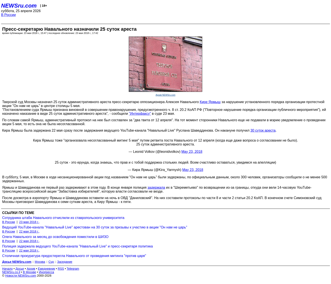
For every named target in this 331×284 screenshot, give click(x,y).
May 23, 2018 (191, 151)
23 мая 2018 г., (29, 222)
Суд (51, 261)
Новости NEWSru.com (20, 275)
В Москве (29, 272)
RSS (61, 268)
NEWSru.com (19, 5)
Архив (31, 268)
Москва (40, 261)
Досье (19, 268)
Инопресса (46, 272)
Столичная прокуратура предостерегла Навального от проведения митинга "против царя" (74, 256)
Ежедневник (46, 268)
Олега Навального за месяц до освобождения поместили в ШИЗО (55, 237)
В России (8, 15)
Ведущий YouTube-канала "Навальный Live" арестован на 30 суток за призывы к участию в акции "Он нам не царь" (94, 227)
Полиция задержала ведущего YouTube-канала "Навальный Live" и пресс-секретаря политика (77, 246)
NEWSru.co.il (11, 272)
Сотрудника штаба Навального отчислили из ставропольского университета (63, 218)
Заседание (64, 261)
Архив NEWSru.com (165, 95)
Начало (7, 268)
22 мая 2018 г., (29, 231)
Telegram (73, 268)
